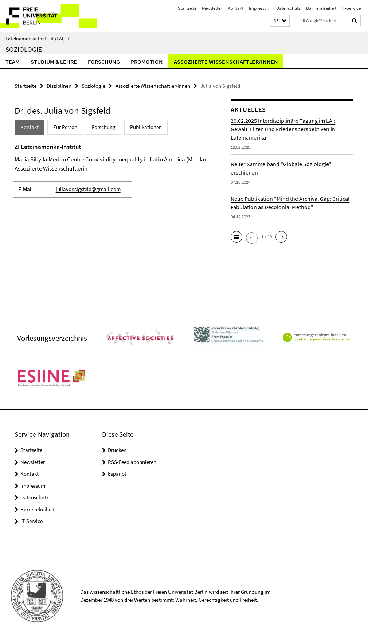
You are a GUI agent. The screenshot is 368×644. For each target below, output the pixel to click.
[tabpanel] (111, 173)
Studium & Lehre (54, 61)
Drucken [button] (117, 449)
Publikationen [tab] (146, 127)
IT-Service (351, 8)
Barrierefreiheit (321, 8)
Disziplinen (59, 85)
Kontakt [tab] (29, 127)
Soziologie (23, 49)
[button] (280, 21)
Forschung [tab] (104, 127)
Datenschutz (288, 8)
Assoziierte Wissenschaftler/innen (226, 61)
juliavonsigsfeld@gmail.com (88, 189)
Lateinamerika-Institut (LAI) (37, 38)
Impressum (260, 8)
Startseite (187, 8)
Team (12, 61)
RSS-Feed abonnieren (132, 461)
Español (117, 473)
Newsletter (212, 8)
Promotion (147, 61)
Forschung (104, 61)
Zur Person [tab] (65, 127)
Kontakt (235, 8)
